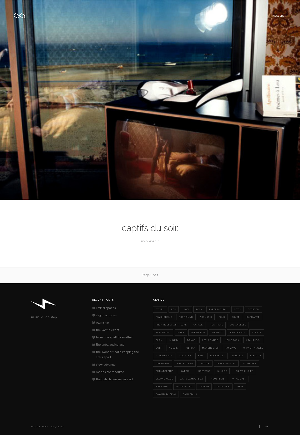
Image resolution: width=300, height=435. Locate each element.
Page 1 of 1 (150, 275)
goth (237, 309)
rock (199, 309)
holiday (190, 348)
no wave (230, 348)
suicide (222, 371)
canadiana (190, 394)
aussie (173, 348)
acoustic (206, 317)
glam (159, 340)
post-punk (186, 317)
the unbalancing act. (110, 344)
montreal (216, 325)
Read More (150, 241)
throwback (237, 332)
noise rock (232, 340)
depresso (204, 371)
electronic (163, 332)
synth (160, 309)
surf (159, 348)
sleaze (256, 332)
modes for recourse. (110, 372)
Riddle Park (39, 426)
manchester (210, 348)
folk (222, 317)
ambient (217, 332)
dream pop (198, 332)
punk (240, 386)
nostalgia (249, 363)
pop (173, 309)
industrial (217, 379)
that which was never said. (114, 379)
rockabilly (217, 355)
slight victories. (106, 315)
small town (184, 363)
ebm (200, 355)
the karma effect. (108, 330)
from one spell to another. (114, 337)
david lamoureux (191, 379)
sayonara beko (166, 394)
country (185, 355)
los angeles (238, 325)
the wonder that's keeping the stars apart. (117, 354)
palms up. (103, 322)
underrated (184, 386)
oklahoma (163, 363)
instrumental (226, 363)
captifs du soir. (150, 228)
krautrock (253, 340)
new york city (243, 371)
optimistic (223, 386)
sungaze (237, 355)
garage (198, 325)
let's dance (210, 340)
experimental (218, 309)
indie (181, 332)
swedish (185, 371)
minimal (174, 340)
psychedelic (164, 317)
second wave (164, 379)
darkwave (253, 317)
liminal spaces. (106, 308)
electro (255, 355)
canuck (205, 363)
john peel (162, 386)
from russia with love (171, 325)
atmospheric (164, 355)
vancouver (238, 379)
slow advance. (106, 364)
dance (191, 340)
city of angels (253, 348)
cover (236, 317)
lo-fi (186, 309)
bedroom (253, 309)
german (204, 386)
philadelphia (165, 371)
